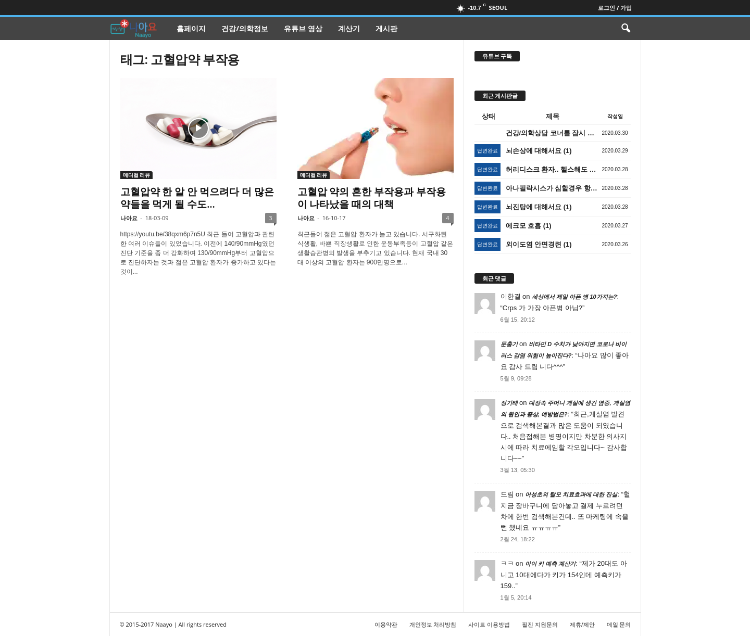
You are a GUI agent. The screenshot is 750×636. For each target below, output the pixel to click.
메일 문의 (619, 624)
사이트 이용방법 (489, 624)
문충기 (509, 344)
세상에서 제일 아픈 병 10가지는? (574, 297)
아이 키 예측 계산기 (550, 564)
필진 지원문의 (540, 624)
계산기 (349, 28)
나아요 (129, 218)
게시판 (386, 28)
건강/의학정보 (244, 28)
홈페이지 (191, 28)
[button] (625, 28)
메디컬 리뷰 (137, 175)
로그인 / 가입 (615, 7)
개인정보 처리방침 (433, 624)
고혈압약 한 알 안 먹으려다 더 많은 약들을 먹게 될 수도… (197, 198)
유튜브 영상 (303, 28)
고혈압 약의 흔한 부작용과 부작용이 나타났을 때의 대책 (371, 198)
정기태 (509, 403)
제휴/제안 (582, 624)
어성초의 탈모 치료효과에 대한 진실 (571, 494)
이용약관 (385, 624)
